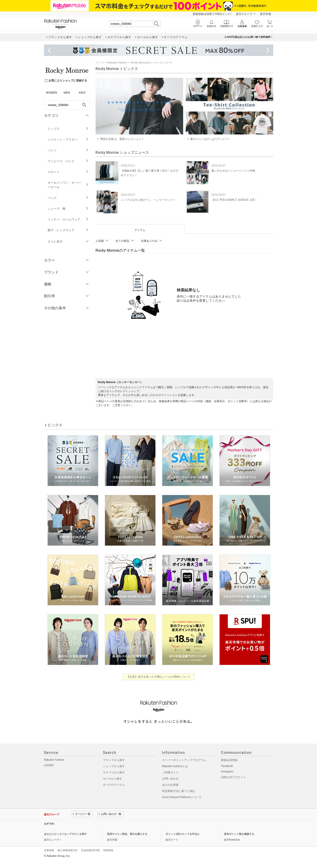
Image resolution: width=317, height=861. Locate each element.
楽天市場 (265, 14)
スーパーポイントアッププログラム (184, 760)
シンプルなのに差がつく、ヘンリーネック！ (148, 199)
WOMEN (51, 92)
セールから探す (112, 778)
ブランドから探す (114, 760)
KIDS (82, 92)
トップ (100, 62)
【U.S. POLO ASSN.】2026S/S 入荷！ (234, 199)
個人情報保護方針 (68, 850)
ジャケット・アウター (68, 139)
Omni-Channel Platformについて (182, 797)
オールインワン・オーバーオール (68, 185)
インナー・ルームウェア (68, 219)
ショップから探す (114, 766)
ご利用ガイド (170, 772)
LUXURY (49, 765)
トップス (68, 129)
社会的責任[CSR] (90, 850)
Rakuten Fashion (117, 62)
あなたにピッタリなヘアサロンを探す (65, 834)
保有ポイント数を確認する (239, 834)
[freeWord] (67, 105)
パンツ (68, 150)
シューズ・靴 (68, 208)
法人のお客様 (170, 784)
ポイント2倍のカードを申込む (182, 834)
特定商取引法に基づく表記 (178, 791)
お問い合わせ (170, 778)
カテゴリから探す (114, 772)
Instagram (227, 771)
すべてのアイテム (114, 784)
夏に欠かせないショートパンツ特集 (233, 170)
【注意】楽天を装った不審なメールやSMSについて (158, 676)
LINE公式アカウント (233, 777)
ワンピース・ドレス (68, 161)
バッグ (68, 198)
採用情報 (108, 850)
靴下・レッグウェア (68, 230)
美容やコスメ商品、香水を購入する (127, 834)
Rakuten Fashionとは (175, 766)
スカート (68, 172)
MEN (66, 92)
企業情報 (49, 850)
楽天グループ (244, 14)
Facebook (227, 766)
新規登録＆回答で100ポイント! (212, 14)
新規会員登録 (229, 760)
